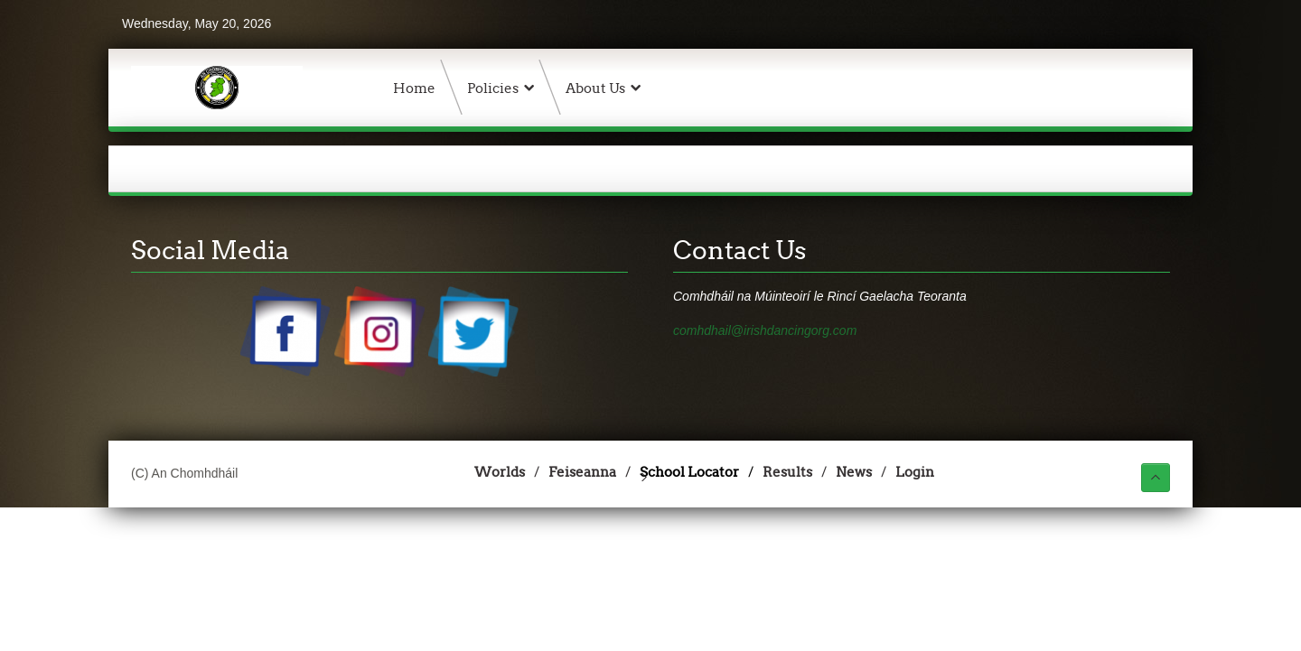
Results (787, 471)
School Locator (689, 471)
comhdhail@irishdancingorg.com (764, 330)
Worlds (499, 471)
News (854, 471)
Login (914, 471)
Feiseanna (582, 471)
